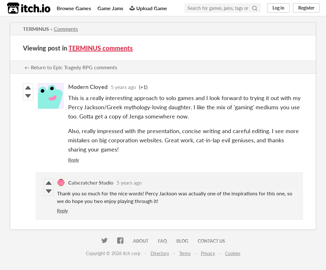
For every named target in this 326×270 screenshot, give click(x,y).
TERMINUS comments (100, 48)
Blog (182, 241)
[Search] (255, 8)
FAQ (162, 241)
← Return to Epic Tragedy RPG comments (71, 67)
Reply (73, 160)
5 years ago (123, 87)
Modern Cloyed (88, 86)
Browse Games (74, 8)
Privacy (208, 253)
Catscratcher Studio (90, 182)
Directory (160, 253)
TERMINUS (36, 29)
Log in (278, 7)
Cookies (232, 253)
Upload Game (148, 8)
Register (306, 7)
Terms (185, 253)
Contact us (211, 241)
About (140, 241)
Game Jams (110, 8)
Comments (66, 29)
